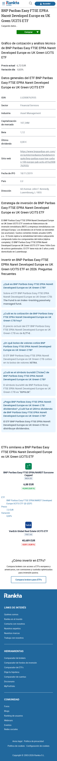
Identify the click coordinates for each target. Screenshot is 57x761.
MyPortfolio (9, 686)
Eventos (7, 725)
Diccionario (9, 681)
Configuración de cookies (37, 745)
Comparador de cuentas (15, 676)
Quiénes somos (11, 614)
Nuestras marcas (12, 633)
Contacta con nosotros (14, 623)
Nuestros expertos (12, 628)
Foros (6, 706)
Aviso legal (17, 741)
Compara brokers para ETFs (28, 579)
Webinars (8, 720)
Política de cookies (16, 745)
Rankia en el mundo (13, 619)
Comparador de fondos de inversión (20, 662)
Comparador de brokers (15, 658)
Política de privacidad (34, 741)
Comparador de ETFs (13, 667)
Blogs (6, 711)
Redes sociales (11, 729)
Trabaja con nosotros (14, 637)
